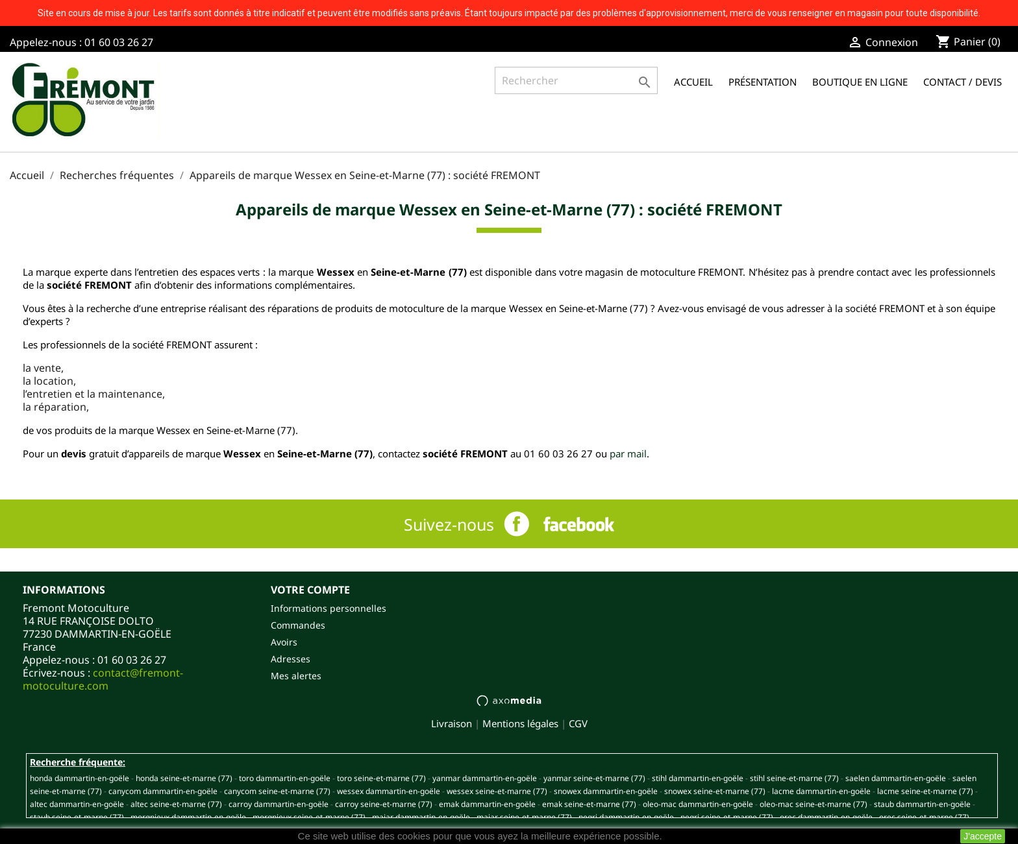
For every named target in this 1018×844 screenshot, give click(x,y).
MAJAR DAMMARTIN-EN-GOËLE (421, 817)
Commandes (298, 625)
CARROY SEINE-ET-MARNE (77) (383, 804)
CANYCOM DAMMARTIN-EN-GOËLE (162, 791)
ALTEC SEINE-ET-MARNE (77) (176, 804)
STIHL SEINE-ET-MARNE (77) (794, 778)
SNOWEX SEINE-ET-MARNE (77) (714, 791)
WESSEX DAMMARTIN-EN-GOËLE (388, 791)
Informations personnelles (328, 608)
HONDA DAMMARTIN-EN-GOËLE (79, 778)
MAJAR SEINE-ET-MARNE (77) (524, 817)
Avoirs (284, 642)
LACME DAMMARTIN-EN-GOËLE (821, 791)
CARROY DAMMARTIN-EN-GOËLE (279, 804)
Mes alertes (296, 675)
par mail (628, 453)
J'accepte (982, 836)
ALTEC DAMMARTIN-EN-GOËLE (77, 804)
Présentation (762, 81)
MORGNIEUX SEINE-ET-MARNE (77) (309, 817)
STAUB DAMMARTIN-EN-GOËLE (922, 804)
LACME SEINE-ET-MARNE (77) (925, 791)
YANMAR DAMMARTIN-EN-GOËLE (484, 778)
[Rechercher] (576, 80)
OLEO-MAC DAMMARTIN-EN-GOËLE (698, 804)
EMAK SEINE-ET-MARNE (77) (589, 804)
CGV (578, 723)
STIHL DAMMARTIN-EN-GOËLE (697, 778)
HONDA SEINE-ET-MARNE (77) (184, 778)
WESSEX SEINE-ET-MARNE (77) (497, 791)
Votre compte (310, 590)
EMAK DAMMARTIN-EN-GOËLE (487, 804)
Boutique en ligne (860, 81)
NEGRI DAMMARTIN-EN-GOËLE (626, 817)
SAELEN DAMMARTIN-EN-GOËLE (895, 778)
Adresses (290, 659)
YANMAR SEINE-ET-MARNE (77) (594, 778)
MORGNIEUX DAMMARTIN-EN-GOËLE (188, 817)
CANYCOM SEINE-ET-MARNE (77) (277, 791)
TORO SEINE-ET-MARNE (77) (381, 778)
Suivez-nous (449, 524)
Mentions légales (520, 723)
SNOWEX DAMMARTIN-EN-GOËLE (606, 791)
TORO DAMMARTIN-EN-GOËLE (284, 778)
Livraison (451, 723)
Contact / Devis (962, 81)
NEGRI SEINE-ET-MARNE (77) (726, 817)
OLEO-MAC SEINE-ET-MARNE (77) (813, 804)
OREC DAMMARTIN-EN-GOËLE (826, 817)
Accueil (693, 81)
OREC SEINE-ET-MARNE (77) (924, 817)
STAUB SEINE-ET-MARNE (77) (77, 817)
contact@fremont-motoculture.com (103, 679)
